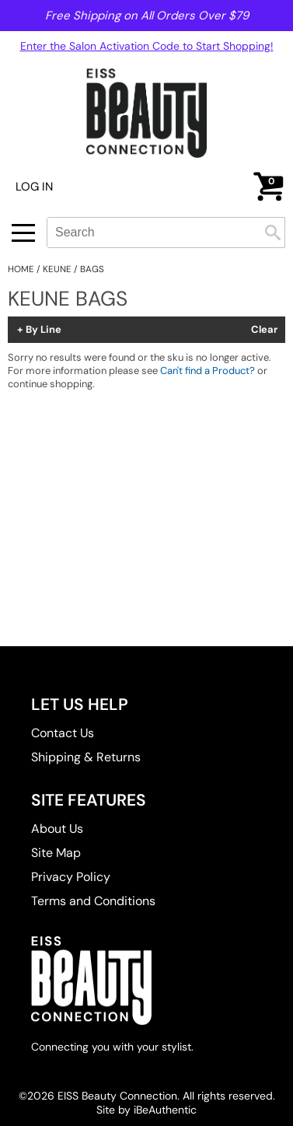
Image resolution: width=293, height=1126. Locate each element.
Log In (34, 186)
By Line (43, 329)
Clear (264, 329)
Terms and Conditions (93, 901)
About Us (57, 828)
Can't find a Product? (207, 370)
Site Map (56, 852)
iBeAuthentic (165, 1110)
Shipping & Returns (86, 757)
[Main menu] (23, 233)
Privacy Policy (70, 877)
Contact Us (62, 733)
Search (273, 232)
